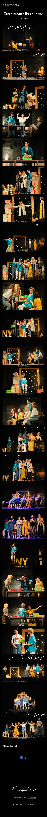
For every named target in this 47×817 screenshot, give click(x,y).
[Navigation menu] (43, 4)
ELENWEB (32, 797)
